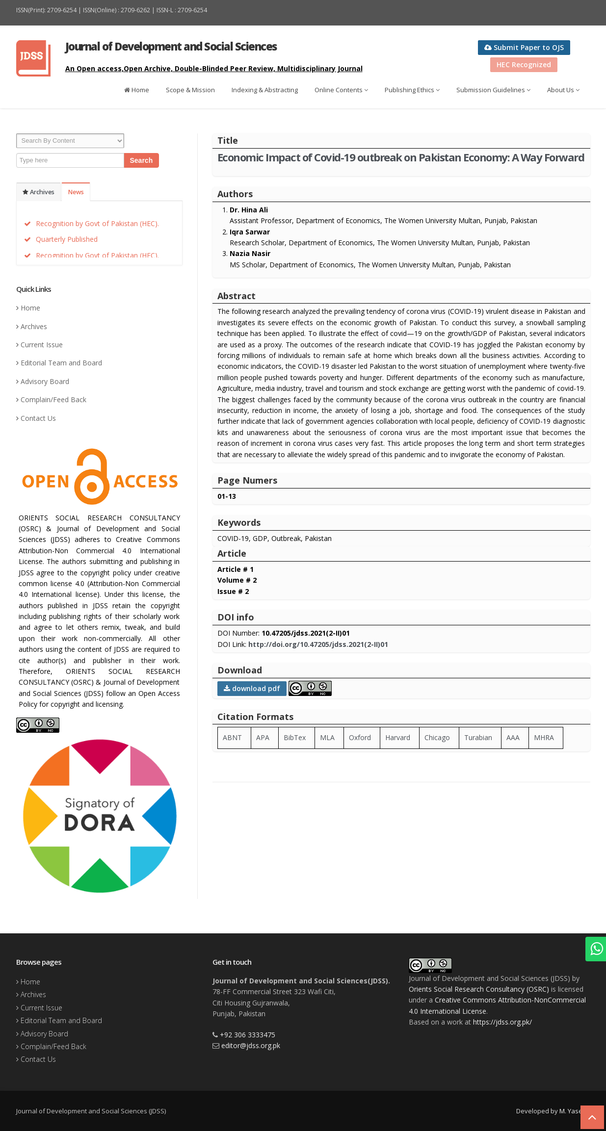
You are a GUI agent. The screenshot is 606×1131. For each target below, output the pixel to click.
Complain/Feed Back (53, 399)
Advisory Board (45, 381)
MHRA (544, 737)
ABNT (232, 737)
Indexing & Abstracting (265, 89)
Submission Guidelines (493, 89)
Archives (38, 192)
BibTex (295, 737)
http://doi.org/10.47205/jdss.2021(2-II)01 (318, 644)
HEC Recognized (524, 64)
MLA (327, 737)
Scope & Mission (190, 89)
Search (141, 160)
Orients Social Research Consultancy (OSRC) (479, 989)
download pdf (252, 688)
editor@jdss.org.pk (250, 1045)
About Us (563, 89)
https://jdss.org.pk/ (502, 1022)
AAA (513, 737)
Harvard (397, 737)
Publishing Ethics (412, 89)
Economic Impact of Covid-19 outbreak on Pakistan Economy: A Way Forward (400, 157)
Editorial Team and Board (61, 362)
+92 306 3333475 (247, 1034)
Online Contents (341, 89)
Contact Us (38, 418)
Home (136, 89)
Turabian (478, 737)
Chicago (437, 737)
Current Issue (42, 344)
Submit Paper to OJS (524, 47)
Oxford (360, 737)
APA (262, 737)
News (76, 192)
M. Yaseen (574, 1110)
